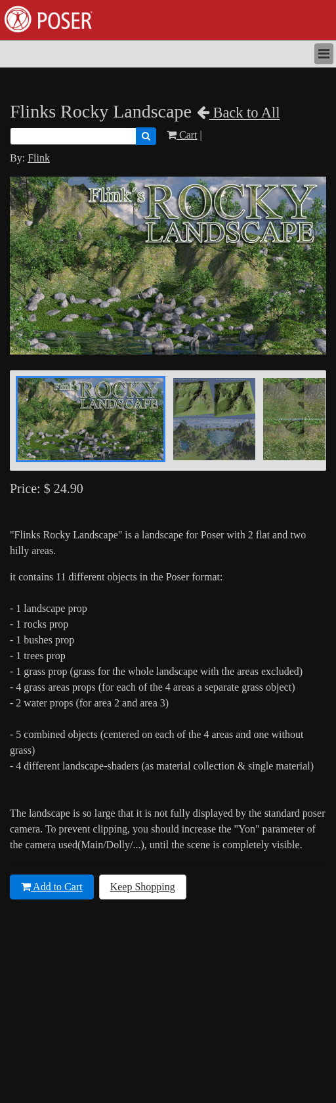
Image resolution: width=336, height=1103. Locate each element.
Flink (39, 157)
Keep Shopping (142, 886)
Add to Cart (52, 886)
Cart (182, 135)
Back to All (238, 112)
